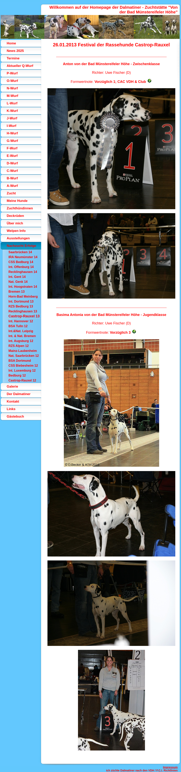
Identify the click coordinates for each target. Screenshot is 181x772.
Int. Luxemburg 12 (22, 370)
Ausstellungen (18, 238)
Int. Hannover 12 (20, 321)
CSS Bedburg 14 (20, 262)
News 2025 (15, 51)
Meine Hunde (17, 201)
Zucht (11, 193)
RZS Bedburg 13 (20, 306)
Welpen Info (16, 231)
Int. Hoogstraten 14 (22, 286)
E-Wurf (12, 156)
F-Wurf (12, 148)
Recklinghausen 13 (22, 311)
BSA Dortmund (19, 360)
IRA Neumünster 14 (22, 257)
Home (11, 43)
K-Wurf (12, 111)
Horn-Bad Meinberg (23, 296)
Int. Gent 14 (17, 276)
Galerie (12, 386)
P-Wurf (12, 73)
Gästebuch (15, 416)
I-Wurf (11, 126)
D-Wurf (12, 163)
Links (11, 409)
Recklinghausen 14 (22, 272)
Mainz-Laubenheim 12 (22, 351)
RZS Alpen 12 (18, 346)
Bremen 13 (16, 291)
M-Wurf (12, 96)
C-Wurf (12, 171)
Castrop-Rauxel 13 (24, 316)
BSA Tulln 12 (18, 326)
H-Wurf (12, 133)
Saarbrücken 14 (20, 252)
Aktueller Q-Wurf (20, 66)
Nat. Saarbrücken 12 (23, 355)
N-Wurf (12, 88)
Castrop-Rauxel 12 (22, 380)
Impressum (170, 767)
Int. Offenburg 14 (21, 267)
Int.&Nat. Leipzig (20, 331)
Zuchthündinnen (20, 208)
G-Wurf (12, 141)
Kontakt (13, 401)
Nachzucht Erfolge (21, 246)
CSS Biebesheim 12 (23, 365)
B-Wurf (12, 178)
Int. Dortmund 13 (20, 301)
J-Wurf (12, 118)
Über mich (15, 223)
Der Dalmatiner (19, 394)
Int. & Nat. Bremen (22, 336)
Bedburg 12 (17, 375)
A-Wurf (12, 186)
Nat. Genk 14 (18, 281)
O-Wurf (12, 81)
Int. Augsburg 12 (20, 341)
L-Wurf (12, 103)
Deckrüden (15, 216)
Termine (13, 58)
